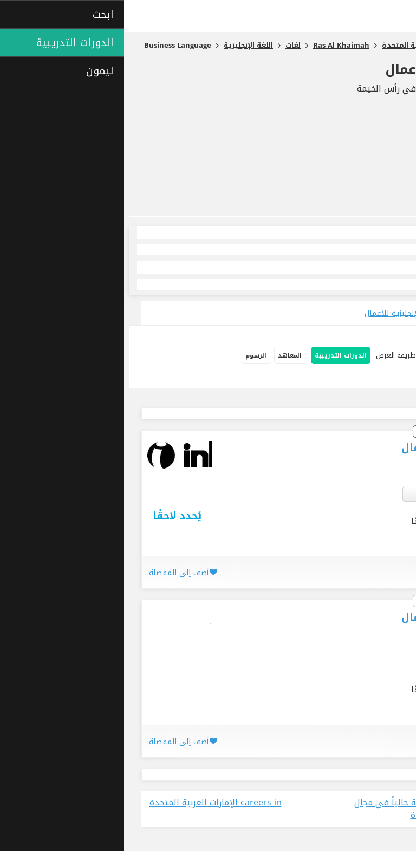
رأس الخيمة (344, 493)
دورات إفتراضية (383, 378)
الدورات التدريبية (217, 355)
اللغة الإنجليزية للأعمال (333, 69)
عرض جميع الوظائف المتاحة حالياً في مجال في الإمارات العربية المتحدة (310, 809)
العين (374, 493)
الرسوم (131, 355)
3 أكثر (302, 493)
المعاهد (166, 355)
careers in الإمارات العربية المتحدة (91, 803)
